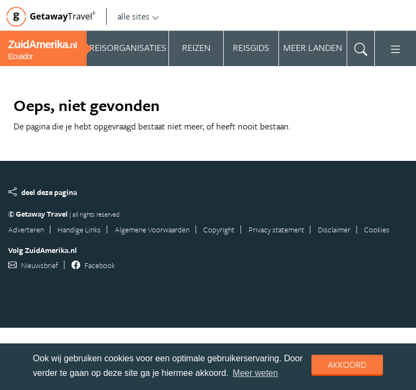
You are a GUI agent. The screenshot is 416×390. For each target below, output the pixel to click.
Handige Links (79, 229)
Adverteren (26, 229)
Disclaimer (334, 229)
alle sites (138, 16)
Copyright (219, 229)
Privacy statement (276, 229)
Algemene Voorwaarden (152, 229)
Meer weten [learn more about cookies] (255, 373)
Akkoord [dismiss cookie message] (347, 364)
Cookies (376, 229)
